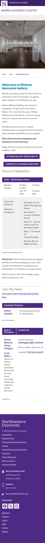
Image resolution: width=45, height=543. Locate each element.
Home (4, 74)
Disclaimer (6, 453)
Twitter (10, 506)
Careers (5, 446)
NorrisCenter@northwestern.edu (17, 493)
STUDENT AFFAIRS (18, 3)
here (26, 142)
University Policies (9, 464)
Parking (5, 528)
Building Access (8, 438)
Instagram (16, 506)
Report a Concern (8, 461)
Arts (11, 74)
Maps (4, 524)
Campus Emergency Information (14, 442)
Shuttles (5, 532)
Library (4, 520)
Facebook (4, 506)
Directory (5, 517)
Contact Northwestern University (14, 450)
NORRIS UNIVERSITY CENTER (19, 10)
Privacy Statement (9, 457)
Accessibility (7, 435)
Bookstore (6, 513)
